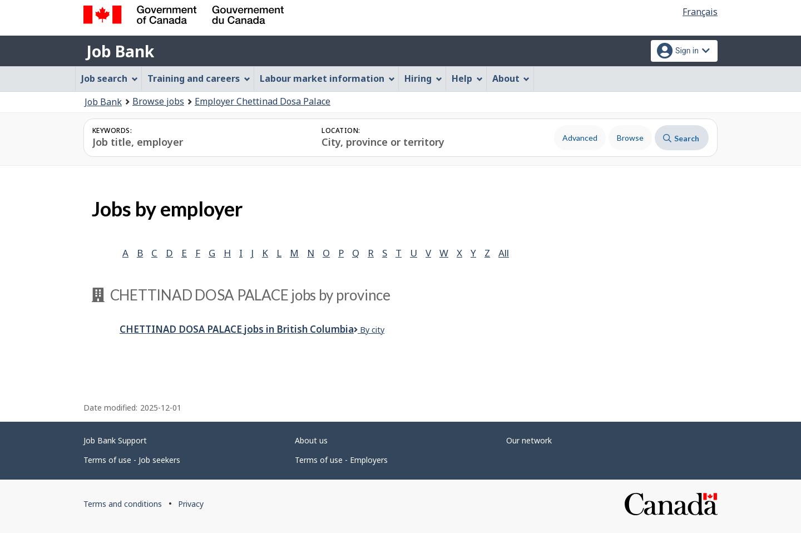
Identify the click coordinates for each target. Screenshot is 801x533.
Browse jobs (158, 101)
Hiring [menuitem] (423, 78)
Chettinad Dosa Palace (237, 329)
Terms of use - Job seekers (131, 460)
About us (311, 440)
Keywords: (112, 130)
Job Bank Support (115, 440)
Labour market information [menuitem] (327, 78)
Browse (630, 137)
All (503, 252)
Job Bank (120, 51)
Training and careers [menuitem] (198, 78)
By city (369, 329)
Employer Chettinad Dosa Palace (262, 101)
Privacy (191, 504)
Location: (341, 130)
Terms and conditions (122, 504)
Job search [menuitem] (109, 78)
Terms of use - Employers (341, 460)
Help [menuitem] (467, 78)
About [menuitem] (511, 78)
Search (681, 138)
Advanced (579, 137)
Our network (529, 440)
